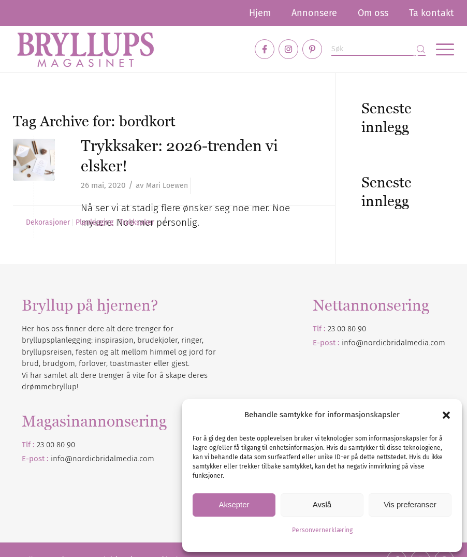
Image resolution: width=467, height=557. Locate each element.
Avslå (322, 504)
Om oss (373, 13)
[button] (446, 415)
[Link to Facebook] (264, 49)
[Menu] (440, 49)
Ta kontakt (431, 13)
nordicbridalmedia (105, 458)
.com (146, 458)
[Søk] (378, 49)
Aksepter (233, 504)
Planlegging (94, 222)
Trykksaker (136, 222)
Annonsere (314, 13)
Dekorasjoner (48, 222)
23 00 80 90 (347, 328)
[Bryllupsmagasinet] (85, 49)
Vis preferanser (410, 504)
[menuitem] (260, 13)
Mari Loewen (167, 185)
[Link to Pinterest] (312, 49)
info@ (61, 458)
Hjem (260, 13)
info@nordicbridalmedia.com (393, 342)
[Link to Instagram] (288, 49)
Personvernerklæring (322, 530)
